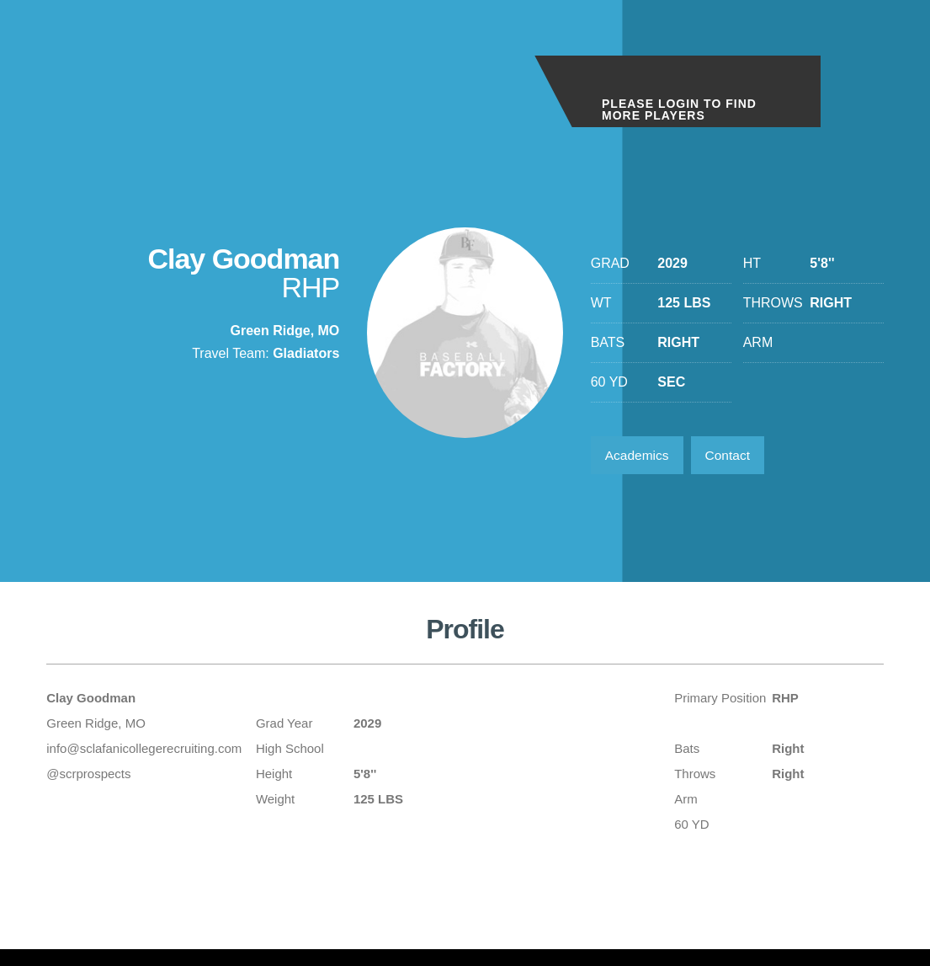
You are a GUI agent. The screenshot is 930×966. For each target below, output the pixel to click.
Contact (732, 456)
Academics (639, 456)
